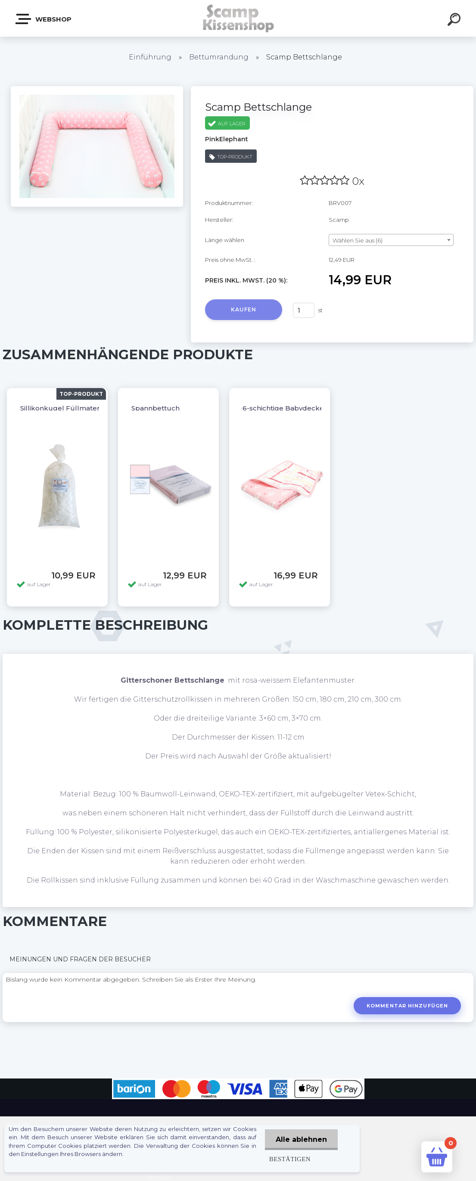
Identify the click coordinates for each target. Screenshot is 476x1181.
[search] (455, 21)
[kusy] (303, 310)
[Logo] (238, 18)
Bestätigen (290, 1159)
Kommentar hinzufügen (407, 1006)
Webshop (44, 19)
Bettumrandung (219, 57)
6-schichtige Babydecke (283, 408)
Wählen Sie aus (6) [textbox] (358, 240)
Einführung (150, 57)
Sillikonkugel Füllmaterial (63, 408)
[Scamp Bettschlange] (97, 89)
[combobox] (391, 240)
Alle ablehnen (301, 1139)
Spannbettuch (155, 408)
